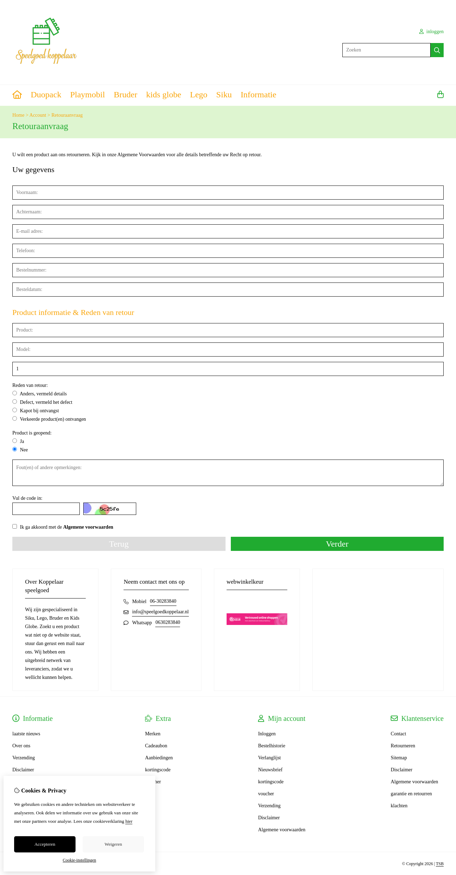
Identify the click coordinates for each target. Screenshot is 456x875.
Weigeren (113, 844)
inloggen (431, 31)
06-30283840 (163, 601)
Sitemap (399, 757)
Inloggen (267, 733)
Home (18, 115)
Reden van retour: (30, 385)
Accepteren (44, 844)
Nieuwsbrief (270, 769)
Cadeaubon (156, 745)
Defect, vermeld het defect (42, 402)
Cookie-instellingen (79, 860)
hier (128, 821)
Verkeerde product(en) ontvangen (49, 419)
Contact (398, 733)
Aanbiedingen (159, 757)
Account (37, 115)
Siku (224, 94)
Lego (198, 94)
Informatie (258, 94)
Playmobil (87, 94)
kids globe (163, 94)
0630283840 (167, 622)
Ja (18, 441)
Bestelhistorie (271, 745)
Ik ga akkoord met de (62, 527)
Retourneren (403, 745)
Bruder (125, 94)
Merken (153, 733)
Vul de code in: (27, 498)
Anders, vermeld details (39, 393)
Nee (20, 449)
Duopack (46, 94)
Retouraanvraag (67, 115)
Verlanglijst (269, 757)
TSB (440, 863)
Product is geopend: (32, 433)
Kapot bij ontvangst (35, 410)
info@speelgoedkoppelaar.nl (160, 611)
